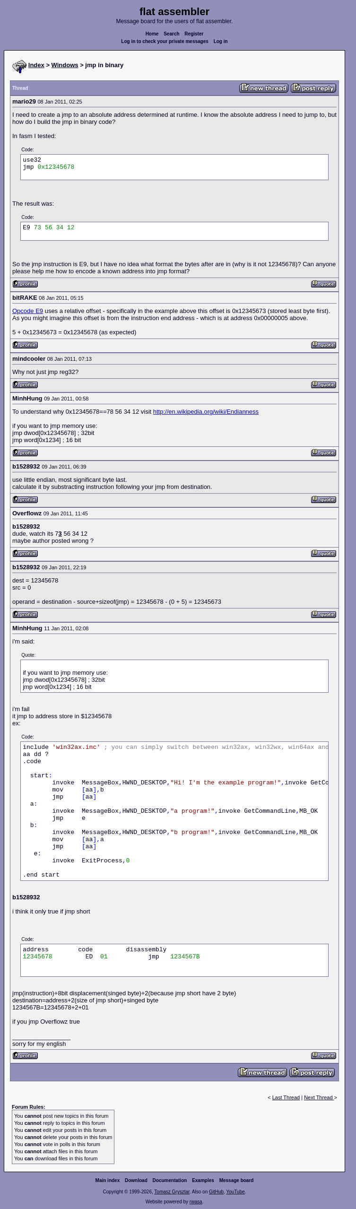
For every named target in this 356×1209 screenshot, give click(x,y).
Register (193, 33)
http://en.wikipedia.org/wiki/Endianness (206, 411)
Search (171, 33)
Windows (65, 65)
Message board (236, 1180)
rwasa (196, 1201)
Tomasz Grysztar (171, 1191)
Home (152, 33)
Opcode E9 (27, 310)
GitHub (216, 1191)
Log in (221, 41)
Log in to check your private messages (164, 41)
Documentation (170, 1180)
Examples (203, 1180)
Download (136, 1180)
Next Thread (319, 1097)
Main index (108, 1180)
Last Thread (286, 1097)
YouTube (235, 1191)
